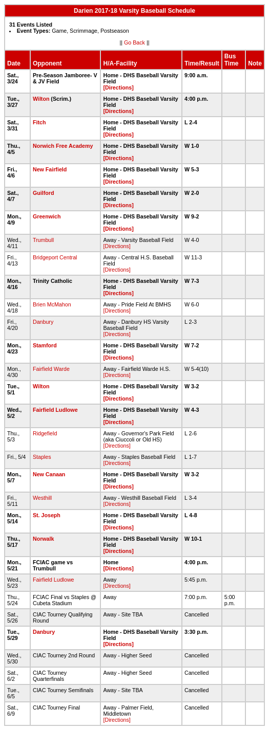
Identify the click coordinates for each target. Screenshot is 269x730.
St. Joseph (46, 515)
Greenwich (46, 216)
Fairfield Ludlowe (55, 410)
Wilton (41, 99)
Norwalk (43, 539)
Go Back (134, 42)
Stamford (45, 345)
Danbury (43, 322)
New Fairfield (50, 169)
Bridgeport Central (55, 257)
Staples (42, 457)
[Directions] (118, 87)
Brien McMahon (52, 304)
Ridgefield (45, 433)
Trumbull (43, 240)
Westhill (42, 498)
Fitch (39, 122)
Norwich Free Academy (63, 146)
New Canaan (49, 474)
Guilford (43, 193)
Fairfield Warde (51, 369)
